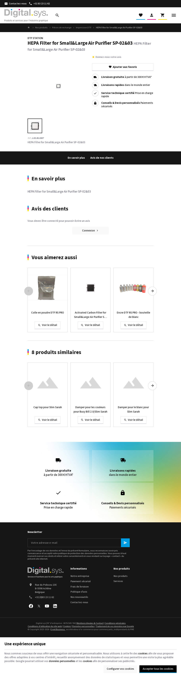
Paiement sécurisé (80, 581)
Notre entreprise (79, 576)
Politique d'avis (78, 592)
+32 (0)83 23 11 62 (44, 597)
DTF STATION (35, 38)
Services (118, 581)
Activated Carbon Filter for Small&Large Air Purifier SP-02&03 (90, 315)
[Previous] (28, 291)
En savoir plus (76, 158)
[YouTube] (47, 606)
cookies (143, 653)
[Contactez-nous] (15, 3)
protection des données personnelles (88, 553)
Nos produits (41, 27)
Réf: (29, 138)
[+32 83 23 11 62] (39, 3)
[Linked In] (55, 606)
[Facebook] (31, 606)
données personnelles (62, 661)
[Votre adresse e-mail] (79, 542)
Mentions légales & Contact (90, 623)
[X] (39, 606)
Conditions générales (115, 623)
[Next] (152, 291)
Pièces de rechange (62, 27)
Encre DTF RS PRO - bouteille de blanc (133, 315)
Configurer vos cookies (120, 669)
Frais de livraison (79, 587)
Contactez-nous (79, 602)
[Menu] (173, 15)
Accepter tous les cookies (158, 669)
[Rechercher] (57, 15)
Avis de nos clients (101, 158)
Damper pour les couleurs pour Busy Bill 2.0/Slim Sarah (90, 409)
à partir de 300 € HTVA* (126, 77)
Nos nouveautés (79, 597)
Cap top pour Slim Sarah (47, 407)
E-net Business (58, 629)
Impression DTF (83, 27)
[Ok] (125, 542)
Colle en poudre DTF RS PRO (47, 313)
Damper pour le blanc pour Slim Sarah (133, 409)
